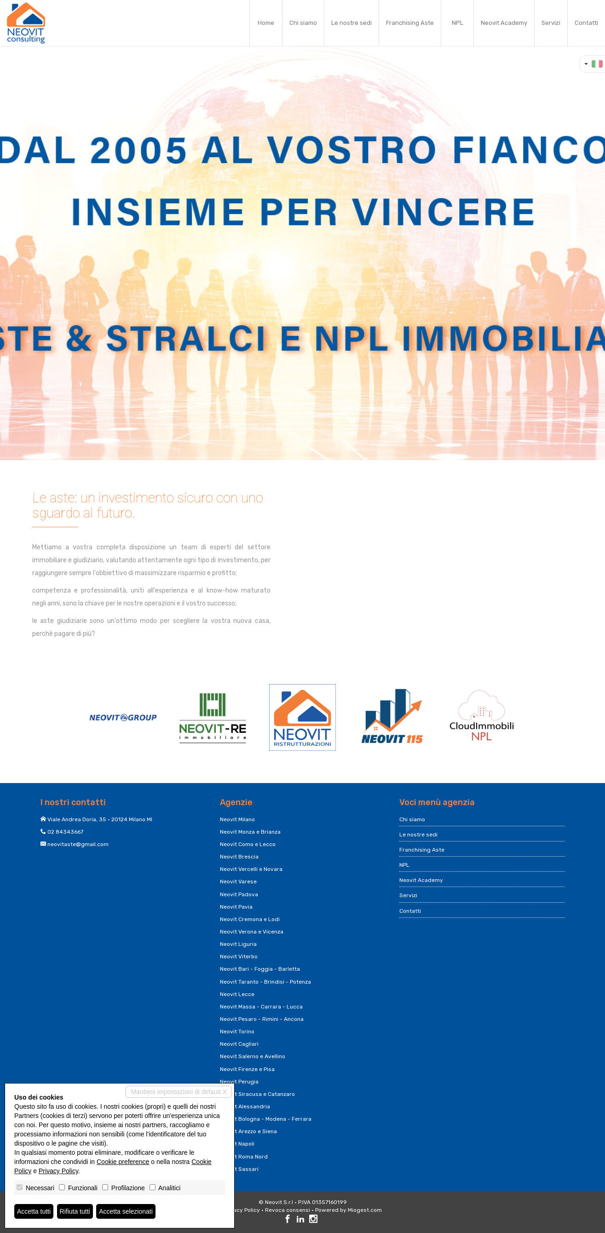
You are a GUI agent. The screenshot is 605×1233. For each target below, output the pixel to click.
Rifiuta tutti (75, 1211)
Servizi (551, 22)
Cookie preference (123, 1161)
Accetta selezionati (126, 1211)
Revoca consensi (287, 1210)
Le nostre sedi (351, 22)
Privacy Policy (241, 1210)
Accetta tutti (34, 1211)
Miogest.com (365, 1210)
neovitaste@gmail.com (78, 844)
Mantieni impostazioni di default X (179, 1091)
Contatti (586, 22)
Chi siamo (303, 22)
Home (266, 22)
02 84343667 (65, 832)
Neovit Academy (504, 22)
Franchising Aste (410, 22)
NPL (457, 22)
